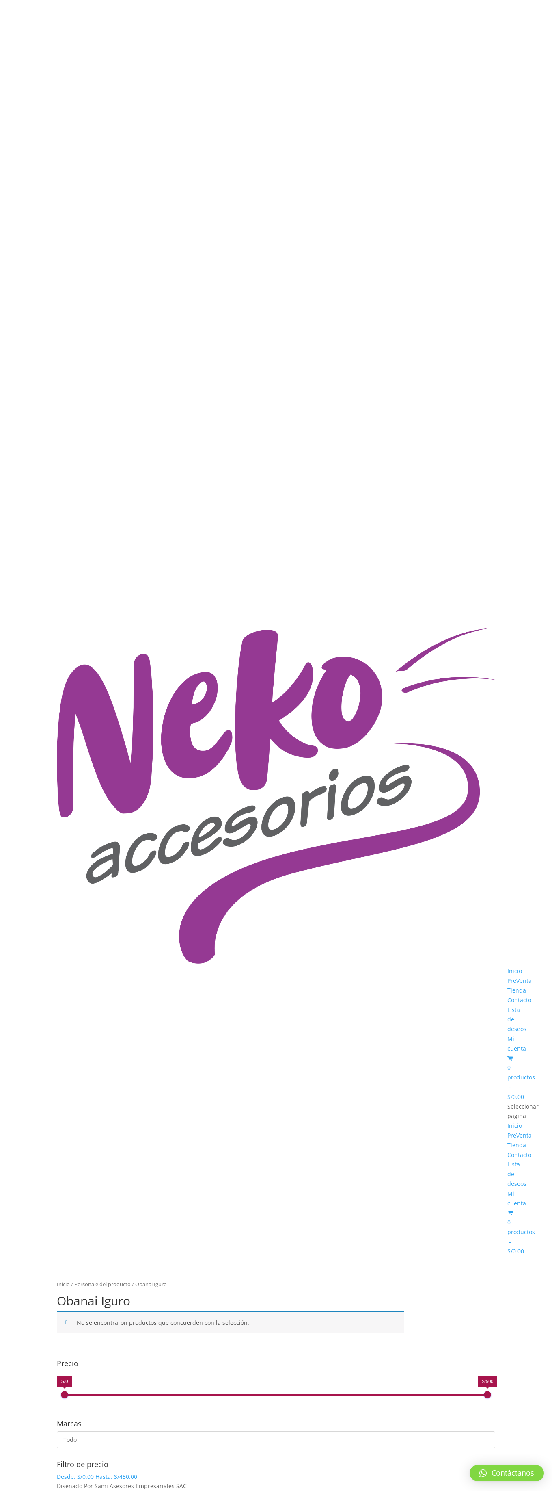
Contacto (519, 1000)
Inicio (514, 971)
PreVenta (519, 980)
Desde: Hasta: (97, 1476)
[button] (507, 1473)
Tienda (516, 990)
